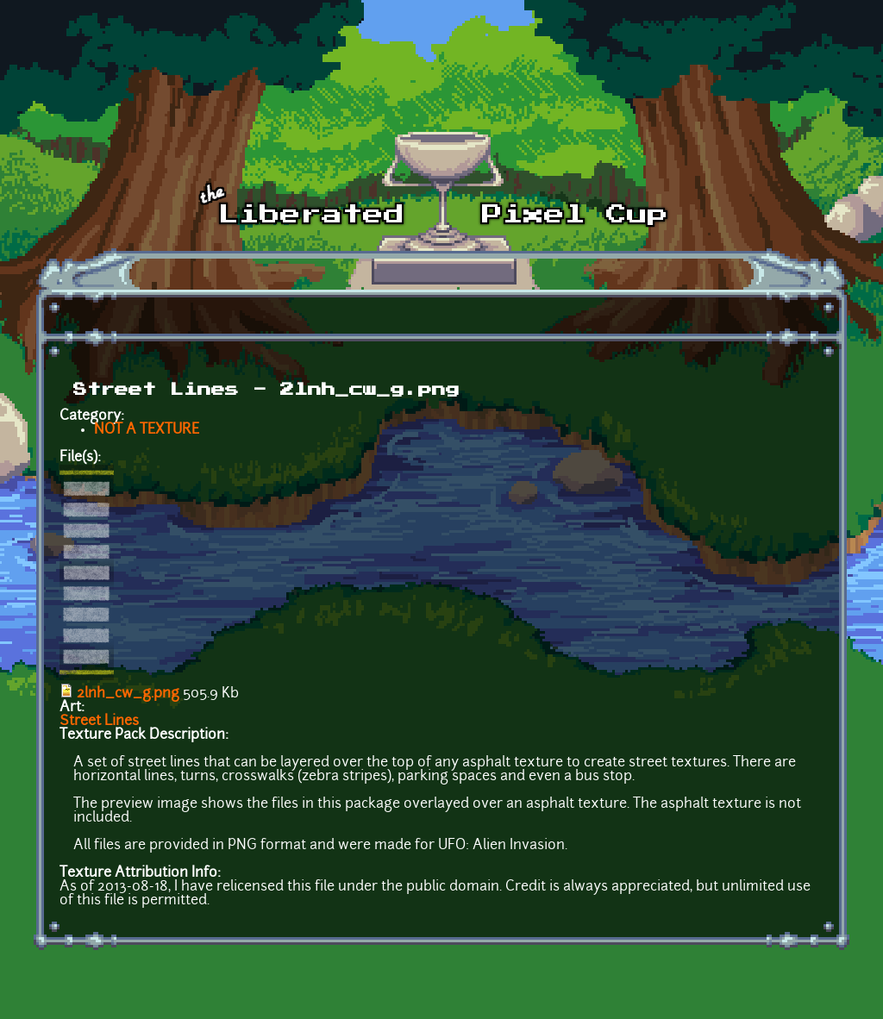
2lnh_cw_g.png (128, 694)
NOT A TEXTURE (146, 430)
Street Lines (99, 721)
